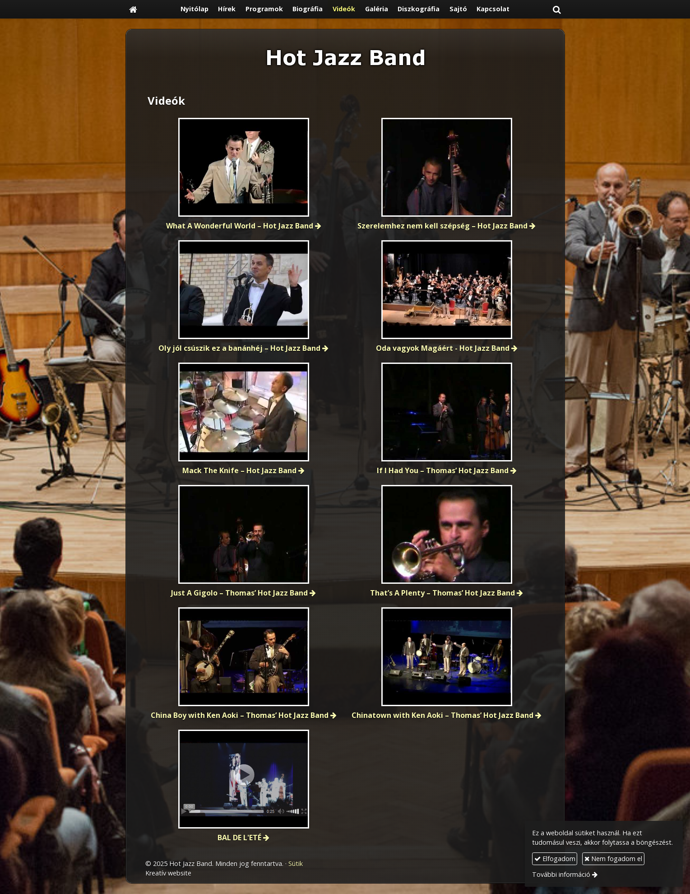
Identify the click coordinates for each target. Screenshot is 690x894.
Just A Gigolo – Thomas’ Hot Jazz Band (239, 593)
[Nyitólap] (133, 9)
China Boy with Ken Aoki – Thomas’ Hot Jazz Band (240, 715)
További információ (561, 874)
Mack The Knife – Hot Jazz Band (239, 470)
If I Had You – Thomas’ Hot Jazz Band (443, 470)
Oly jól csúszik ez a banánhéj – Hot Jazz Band (239, 348)
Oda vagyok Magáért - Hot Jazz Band (442, 348)
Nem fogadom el (613, 858)
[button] (557, 9)
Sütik (295, 863)
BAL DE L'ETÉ (239, 838)
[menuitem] (194, 9)
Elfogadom (554, 858)
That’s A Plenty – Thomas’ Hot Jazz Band (442, 593)
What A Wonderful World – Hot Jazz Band (239, 226)
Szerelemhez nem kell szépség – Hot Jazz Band (442, 226)
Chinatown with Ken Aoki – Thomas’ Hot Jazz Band (442, 715)
